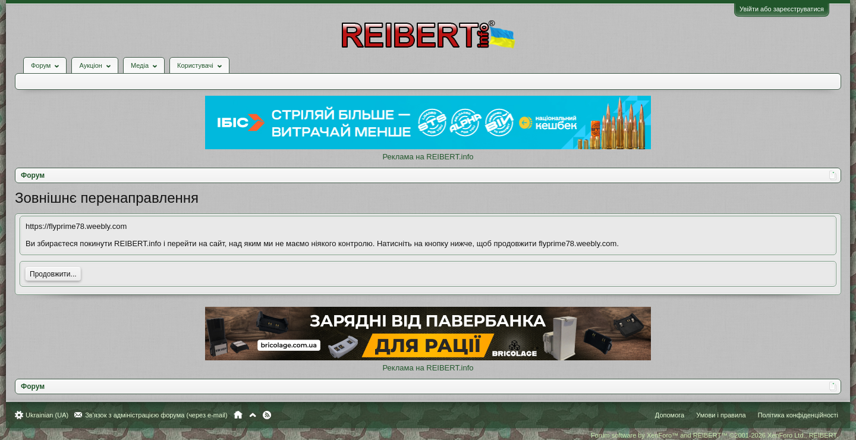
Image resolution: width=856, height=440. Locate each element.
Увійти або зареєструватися (781, 8)
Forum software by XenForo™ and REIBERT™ (714, 435)
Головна (238, 415)
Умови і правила (720, 415)
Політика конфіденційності (798, 415)
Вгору (252, 415)
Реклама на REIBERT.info (427, 156)
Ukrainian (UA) (47, 415)
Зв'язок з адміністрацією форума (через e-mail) (156, 415)
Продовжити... (53, 274)
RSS (267, 415)
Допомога (669, 415)
